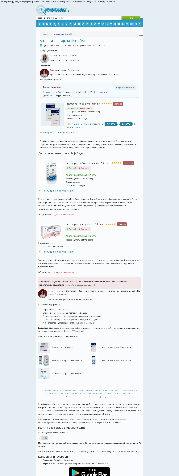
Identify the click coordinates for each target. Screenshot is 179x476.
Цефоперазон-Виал (53, 92)
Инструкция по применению (58, 132)
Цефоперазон (100, 92)
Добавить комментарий (64, 214)
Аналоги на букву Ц (63, 34)
